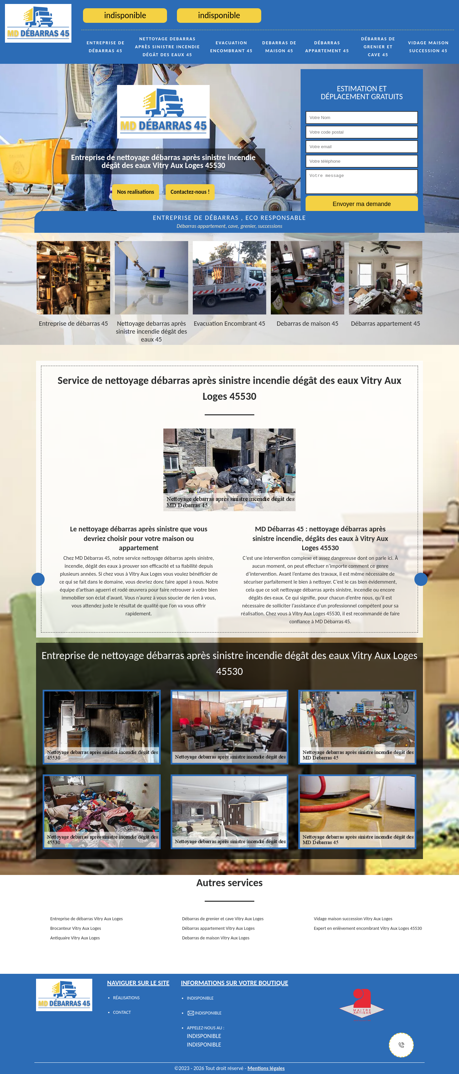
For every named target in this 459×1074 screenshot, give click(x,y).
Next (421, 579)
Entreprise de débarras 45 (106, 47)
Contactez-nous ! (190, 191)
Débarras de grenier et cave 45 (378, 47)
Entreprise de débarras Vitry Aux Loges (86, 919)
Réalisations (126, 998)
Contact (122, 1012)
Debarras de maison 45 (279, 47)
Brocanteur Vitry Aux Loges (75, 928)
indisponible (204, 1036)
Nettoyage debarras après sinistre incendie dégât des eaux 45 (167, 47)
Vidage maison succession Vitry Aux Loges (353, 919)
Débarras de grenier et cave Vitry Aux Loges (223, 919)
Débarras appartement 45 (327, 47)
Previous (38, 579)
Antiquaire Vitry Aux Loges (75, 938)
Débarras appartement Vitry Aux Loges (218, 928)
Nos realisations (135, 191)
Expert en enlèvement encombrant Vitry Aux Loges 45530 (368, 928)
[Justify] (401, 1045)
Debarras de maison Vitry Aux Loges (216, 938)
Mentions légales (266, 1068)
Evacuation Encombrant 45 (231, 47)
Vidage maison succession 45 (428, 47)
